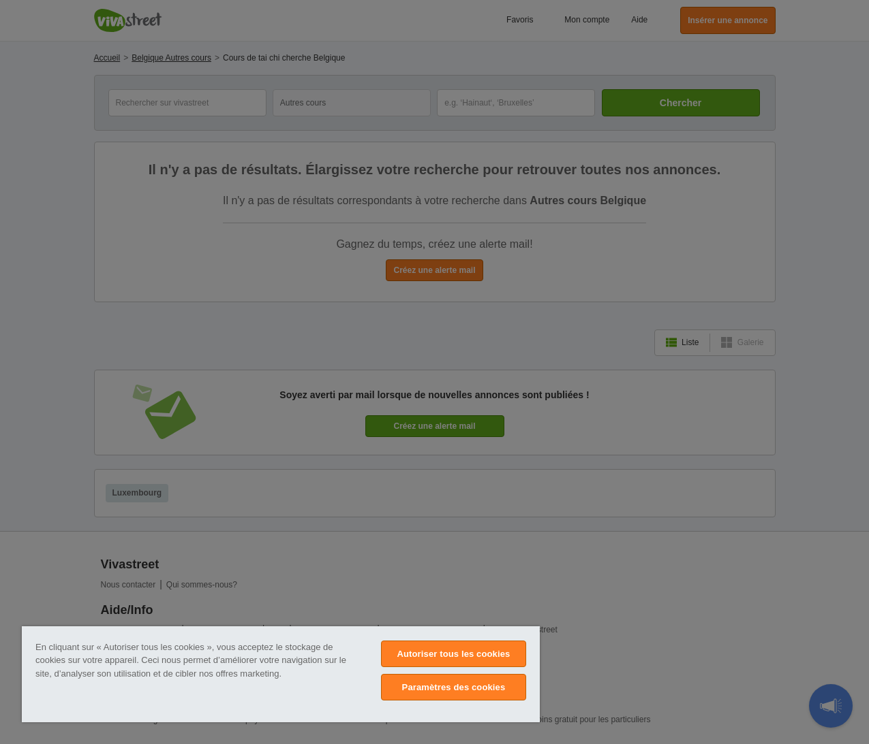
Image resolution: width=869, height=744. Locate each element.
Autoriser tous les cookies (453, 654)
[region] (281, 674)
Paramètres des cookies (454, 687)
